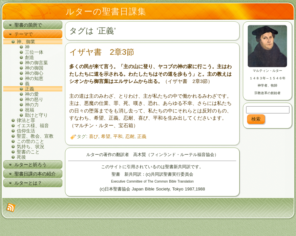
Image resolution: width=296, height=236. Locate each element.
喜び (93, 136)
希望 (105, 136)
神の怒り (34, 99)
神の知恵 (34, 78)
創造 (29, 57)
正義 (29, 88)
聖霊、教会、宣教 (35, 136)
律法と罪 (26, 120)
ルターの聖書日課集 (106, 11)
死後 (21, 157)
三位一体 (34, 52)
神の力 (32, 104)
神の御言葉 (36, 62)
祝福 (29, 109)
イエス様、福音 (33, 125)
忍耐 (130, 136)
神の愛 (32, 94)
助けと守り (36, 115)
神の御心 (34, 73)
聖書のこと (28, 151)
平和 (117, 136)
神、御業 (26, 41)
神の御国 (34, 67)
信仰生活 (26, 130)
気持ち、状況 (30, 146)
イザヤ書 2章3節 (101, 52)
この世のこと (30, 141)
